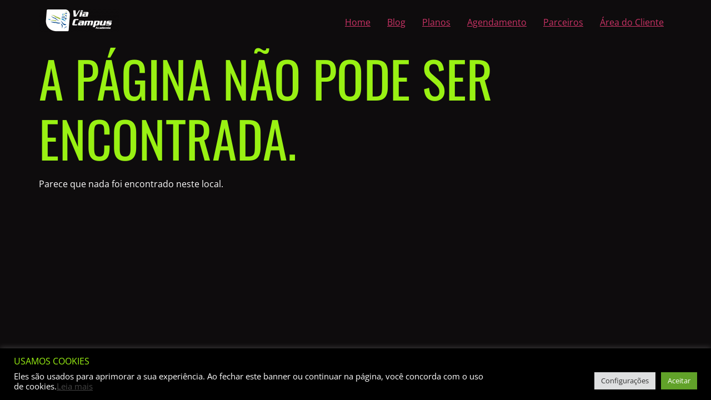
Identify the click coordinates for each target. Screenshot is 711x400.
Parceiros (563, 22)
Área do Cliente (632, 22)
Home (357, 22)
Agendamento (497, 22)
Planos (436, 22)
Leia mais (75, 386)
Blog (396, 22)
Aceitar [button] (679, 381)
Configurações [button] (625, 381)
